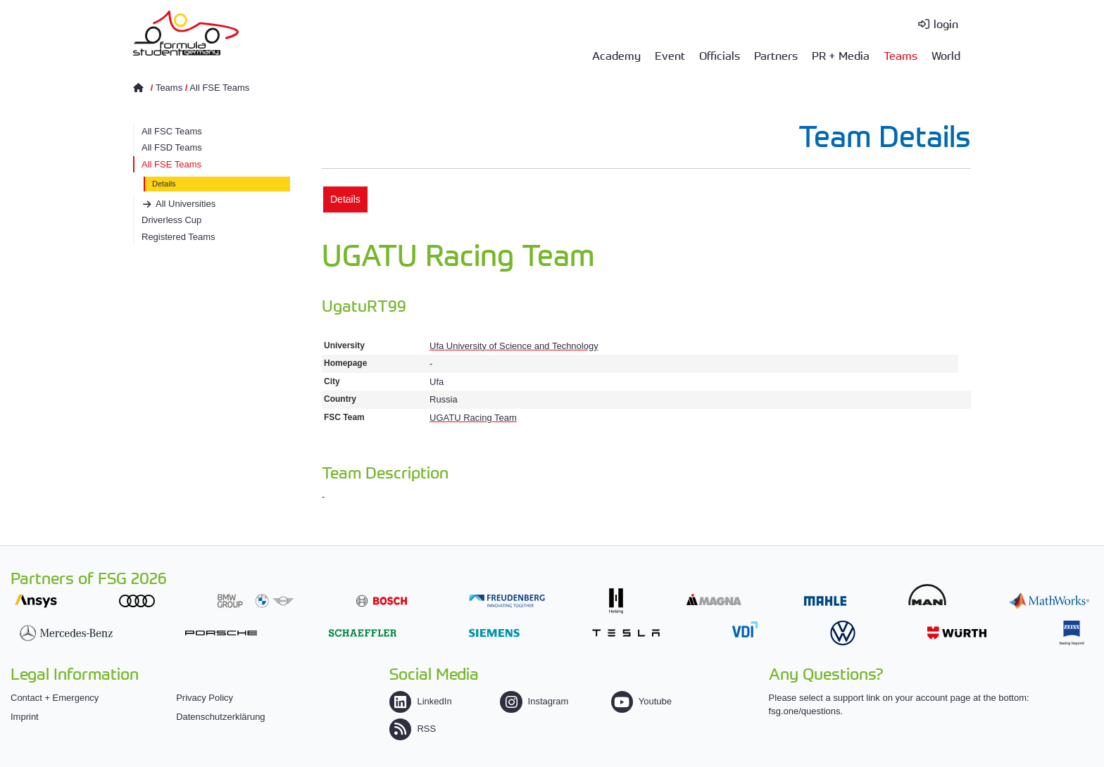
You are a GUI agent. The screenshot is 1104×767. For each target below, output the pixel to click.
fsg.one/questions (805, 711)
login (946, 23)
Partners (776, 55)
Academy (616, 55)
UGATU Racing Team (473, 417)
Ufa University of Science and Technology (513, 346)
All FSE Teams (219, 87)
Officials (719, 55)
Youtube (641, 701)
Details (164, 183)
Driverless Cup (171, 220)
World (946, 55)
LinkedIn (420, 701)
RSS (412, 728)
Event (670, 55)
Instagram (534, 701)
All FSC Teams (172, 131)
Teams (900, 55)
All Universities (185, 203)
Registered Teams (178, 237)
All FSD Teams (172, 147)
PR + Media (841, 55)
